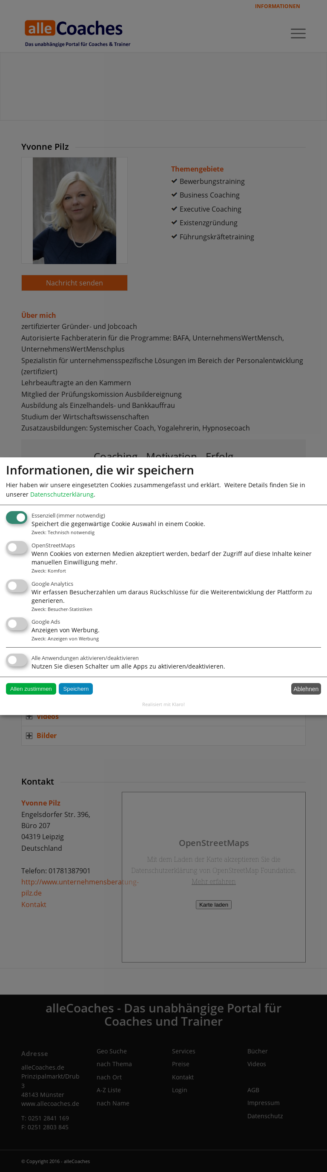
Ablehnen (305, 689)
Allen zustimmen (31, 689)
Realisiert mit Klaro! (163, 704)
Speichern (76, 689)
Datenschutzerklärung (62, 494)
